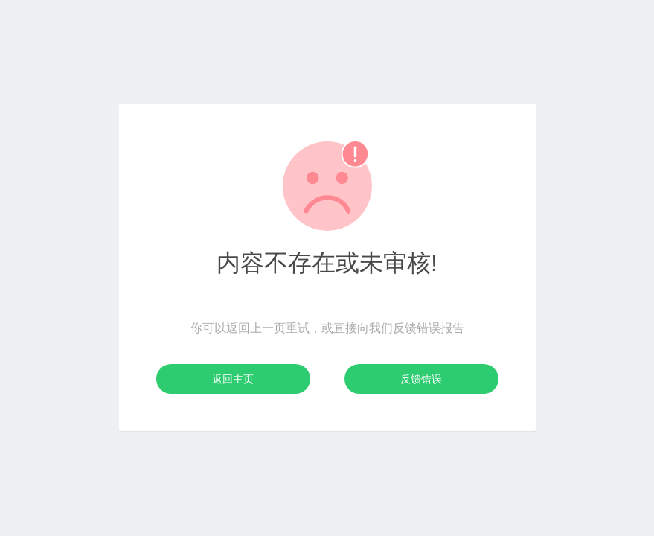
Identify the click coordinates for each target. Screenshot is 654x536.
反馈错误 (421, 379)
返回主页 (233, 379)
